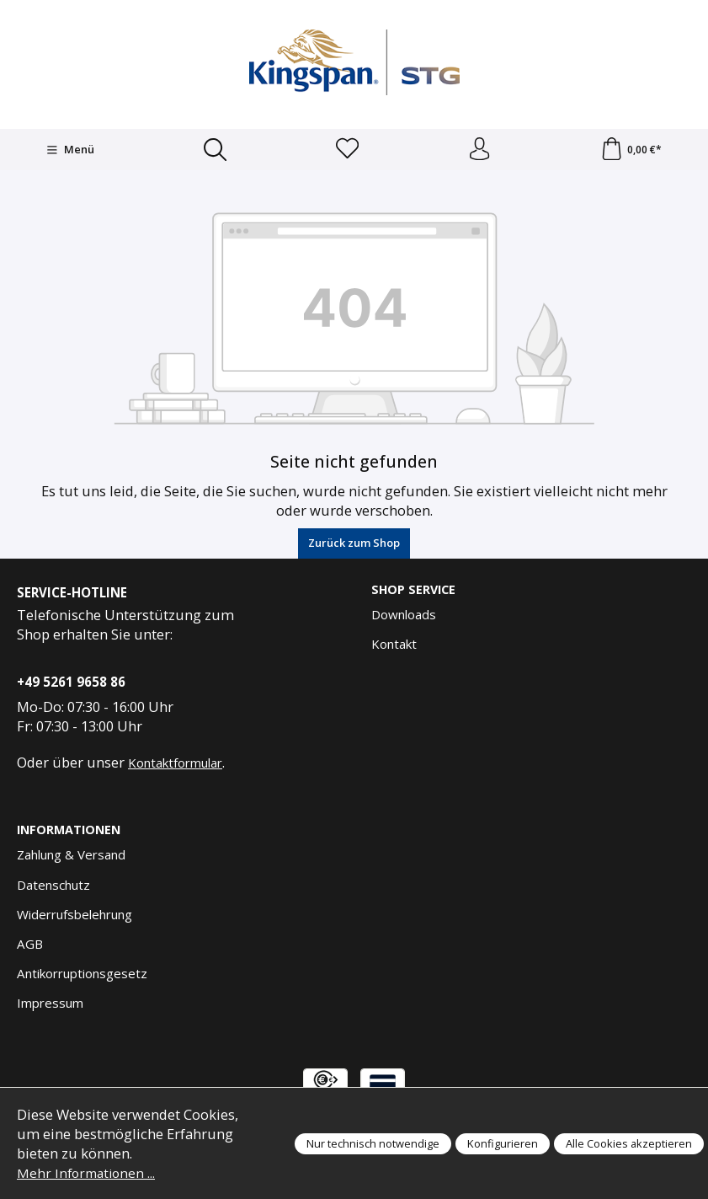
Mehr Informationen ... (89, 1172)
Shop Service (415, 592)
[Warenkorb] (631, 150)
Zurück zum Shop (354, 545)
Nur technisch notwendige (372, 1143)
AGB (30, 946)
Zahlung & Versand (71, 857)
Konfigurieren (502, 1143)
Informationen (71, 833)
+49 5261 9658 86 (71, 684)
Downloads (403, 617)
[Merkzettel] (346, 150)
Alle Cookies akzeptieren (629, 1143)
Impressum (50, 1006)
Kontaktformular (175, 765)
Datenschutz (53, 887)
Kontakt (394, 647)
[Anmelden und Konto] (479, 150)
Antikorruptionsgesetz (82, 975)
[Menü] (69, 151)
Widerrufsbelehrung (74, 916)
